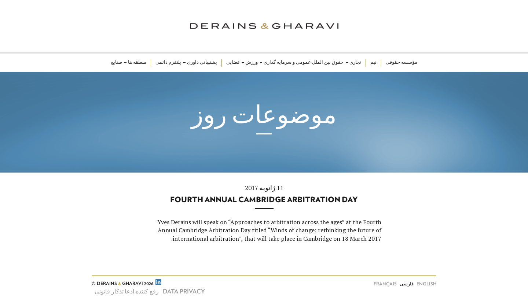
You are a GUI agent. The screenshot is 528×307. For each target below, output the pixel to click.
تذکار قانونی (109, 292)
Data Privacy (184, 292)
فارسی (407, 284)
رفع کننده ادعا (142, 292)
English (426, 284)
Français (385, 284)
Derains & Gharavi (264, 26)
